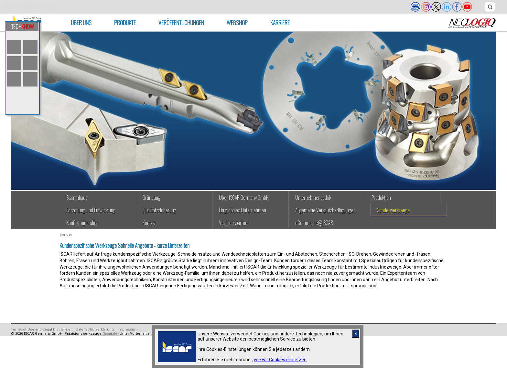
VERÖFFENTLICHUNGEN (181, 22)
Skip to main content (29, 6)
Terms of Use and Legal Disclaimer (41, 329)
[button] (479, 4)
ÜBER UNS (81, 22)
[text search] (490, 7)
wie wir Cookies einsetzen (280, 359)
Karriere (280, 22)
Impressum (128, 329)
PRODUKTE (125, 22)
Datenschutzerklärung (95, 329)
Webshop (237, 22)
